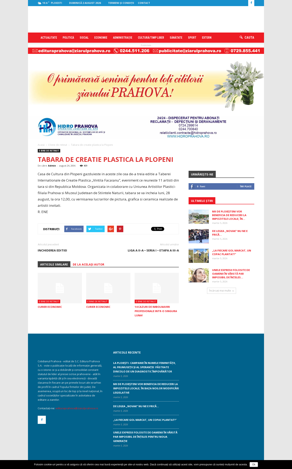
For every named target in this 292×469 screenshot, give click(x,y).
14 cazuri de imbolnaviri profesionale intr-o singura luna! (156, 311)
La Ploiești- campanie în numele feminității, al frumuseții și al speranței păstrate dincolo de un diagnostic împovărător (144, 367)
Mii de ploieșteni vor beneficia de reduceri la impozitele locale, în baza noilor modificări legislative (146, 388)
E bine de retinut (49, 150)
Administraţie (122, 37)
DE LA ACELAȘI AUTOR (88, 264)
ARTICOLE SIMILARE (54, 264)
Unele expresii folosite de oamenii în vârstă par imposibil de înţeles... (231, 273)
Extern (206, 37)
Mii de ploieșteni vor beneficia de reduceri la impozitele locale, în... (229, 215)
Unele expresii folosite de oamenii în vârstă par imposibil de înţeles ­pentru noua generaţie (145, 437)
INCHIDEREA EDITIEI (52, 250)
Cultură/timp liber (151, 37)
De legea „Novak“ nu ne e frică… (136, 406)
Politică (68, 37)
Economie (100, 37)
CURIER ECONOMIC (50, 307)
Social (84, 37)
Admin (52, 165)
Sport (192, 37)
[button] (247, 37)
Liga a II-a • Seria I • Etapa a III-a (153, 250)
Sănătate (176, 37)
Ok (253, 464)
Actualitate (49, 37)
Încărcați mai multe (221, 290)
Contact (144, 3)
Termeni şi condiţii (121, 3)
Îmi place (245, 186)
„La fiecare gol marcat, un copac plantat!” (231, 252)
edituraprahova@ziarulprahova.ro (77, 408)
